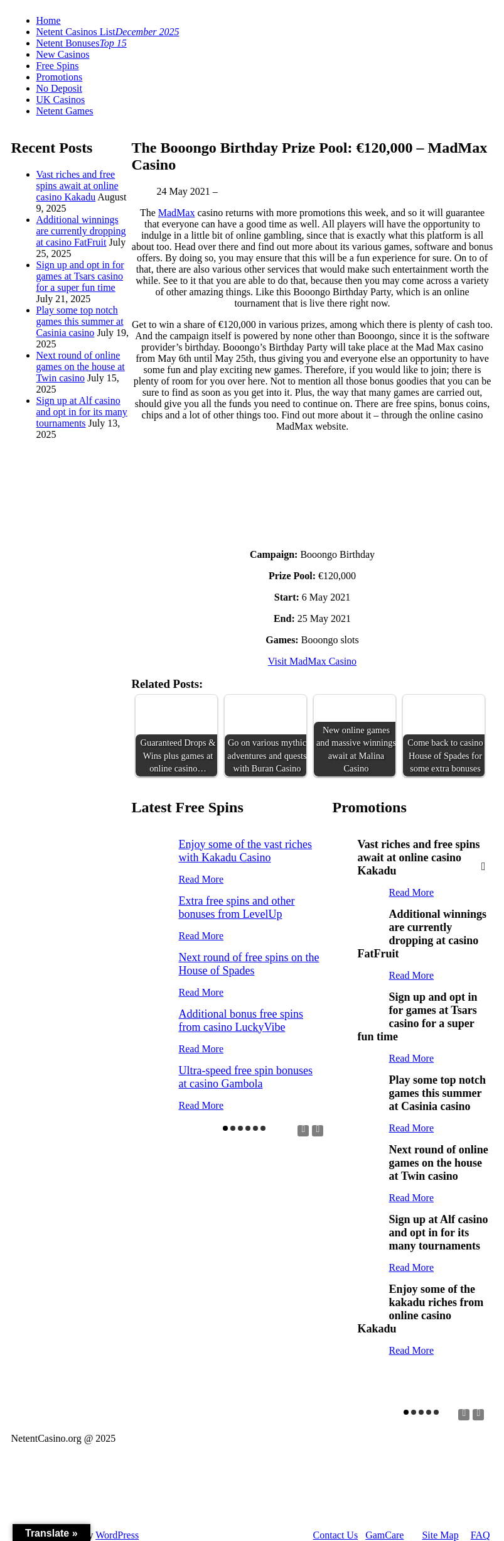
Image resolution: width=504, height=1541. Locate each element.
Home (48, 20)
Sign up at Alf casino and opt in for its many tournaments (81, 411)
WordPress (117, 1535)
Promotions (59, 77)
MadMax (176, 212)
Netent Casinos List (108, 31)
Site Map (440, 1535)
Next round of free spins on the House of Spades (249, 964)
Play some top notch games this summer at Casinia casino (80, 321)
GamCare (384, 1535)
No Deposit (59, 88)
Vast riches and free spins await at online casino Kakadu (77, 185)
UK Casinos (60, 99)
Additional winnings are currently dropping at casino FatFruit (81, 231)
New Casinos (63, 54)
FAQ (480, 1535)
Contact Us (335, 1535)
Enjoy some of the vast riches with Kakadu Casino (245, 851)
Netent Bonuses (81, 43)
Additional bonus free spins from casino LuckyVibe (241, 1020)
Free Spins (57, 65)
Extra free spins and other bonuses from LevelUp (237, 907)
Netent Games (65, 111)
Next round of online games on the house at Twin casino (80, 366)
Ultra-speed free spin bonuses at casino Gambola (246, 1077)
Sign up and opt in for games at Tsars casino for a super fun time (80, 276)
